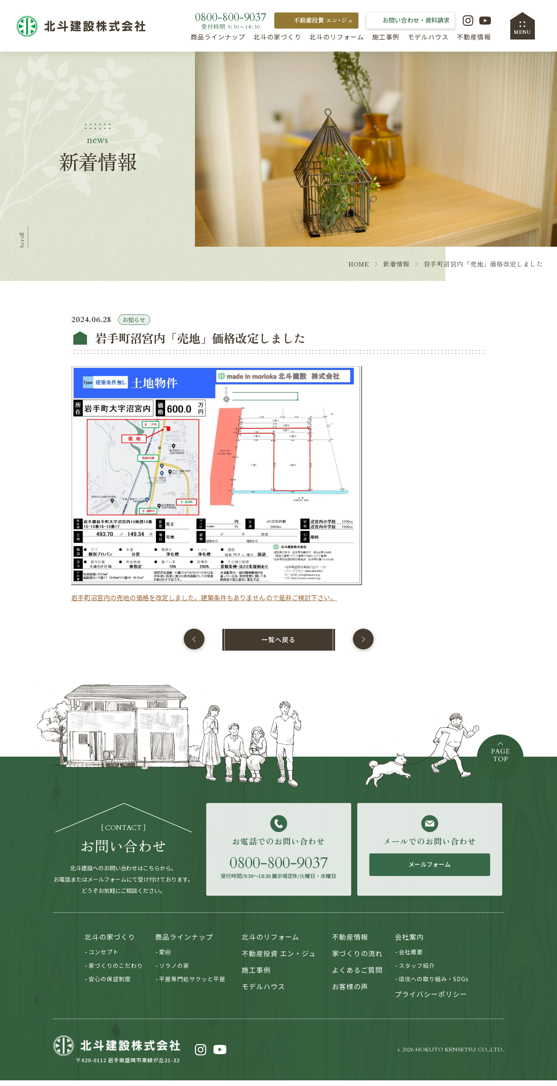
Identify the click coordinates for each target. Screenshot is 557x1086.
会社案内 (409, 943)
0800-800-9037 (278, 869)
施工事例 (386, 37)
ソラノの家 (174, 971)
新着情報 (396, 270)
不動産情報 (474, 37)
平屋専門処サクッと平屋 (192, 985)
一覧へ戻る (278, 645)
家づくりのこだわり (116, 971)
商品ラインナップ (217, 37)
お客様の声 (350, 992)
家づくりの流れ (357, 959)
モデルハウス (428, 37)
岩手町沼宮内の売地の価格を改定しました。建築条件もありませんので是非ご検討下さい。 (204, 604)
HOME (358, 270)
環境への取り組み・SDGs (434, 985)
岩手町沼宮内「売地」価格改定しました (483, 270)
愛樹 (165, 958)
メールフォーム (429, 870)
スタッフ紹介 (417, 971)
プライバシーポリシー (431, 999)
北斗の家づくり (277, 37)
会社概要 (411, 958)
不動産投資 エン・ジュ (279, 959)
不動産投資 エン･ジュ (323, 20)
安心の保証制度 (110, 985)
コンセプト (104, 958)
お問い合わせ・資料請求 (416, 20)
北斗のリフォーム (336, 37)
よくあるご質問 (357, 975)
